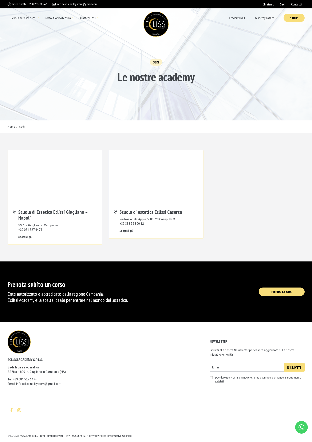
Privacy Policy (98, 435)
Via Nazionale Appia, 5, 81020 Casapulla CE (148, 219)
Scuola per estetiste (23, 18)
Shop (294, 18)
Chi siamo (268, 4)
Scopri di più (25, 237)
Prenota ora (281, 292)
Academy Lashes (264, 18)
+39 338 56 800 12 (131, 223)
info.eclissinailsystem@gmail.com (77, 4)
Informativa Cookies (120, 435)
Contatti (296, 4)
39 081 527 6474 (26, 379)
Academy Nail (237, 18)
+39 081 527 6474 (30, 229)
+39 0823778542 (29, 4)
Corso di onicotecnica (58, 18)
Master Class (88, 18)
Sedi (282, 4)
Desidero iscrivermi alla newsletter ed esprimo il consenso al (255, 379)
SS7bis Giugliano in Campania (38, 225)
